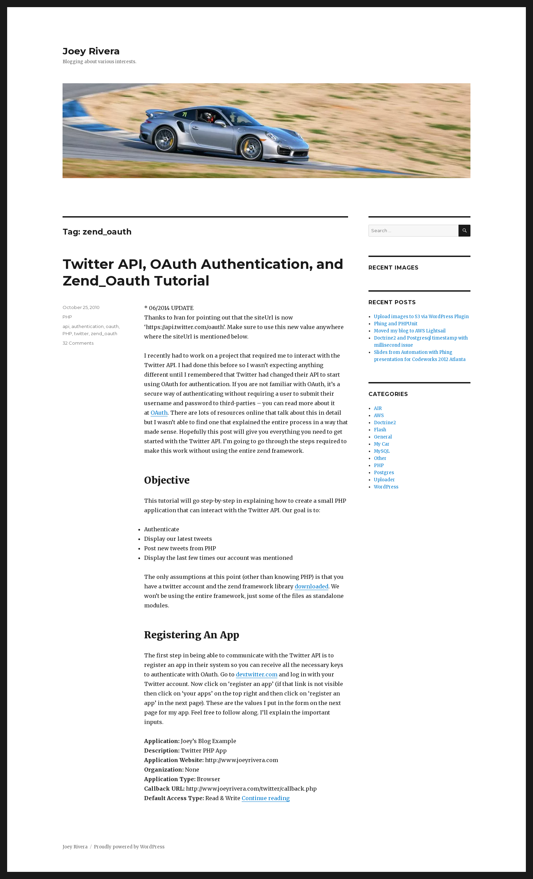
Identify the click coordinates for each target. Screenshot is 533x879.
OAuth (159, 412)
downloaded (311, 586)
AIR (378, 408)
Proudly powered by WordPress (129, 847)
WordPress (386, 487)
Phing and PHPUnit (395, 324)
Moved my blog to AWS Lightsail (410, 331)
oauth (112, 326)
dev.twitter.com (256, 674)
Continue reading (266, 798)
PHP (67, 317)
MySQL (382, 451)
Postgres (384, 473)
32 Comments (78, 343)
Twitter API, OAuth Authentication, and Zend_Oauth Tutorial (203, 272)
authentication (87, 326)
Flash (380, 430)
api (66, 326)
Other (380, 458)
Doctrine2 (385, 423)
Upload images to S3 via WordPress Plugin (421, 317)
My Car (382, 444)
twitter (81, 333)
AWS (379, 415)
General (383, 437)
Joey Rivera (91, 51)
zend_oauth (104, 333)
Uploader (384, 480)
